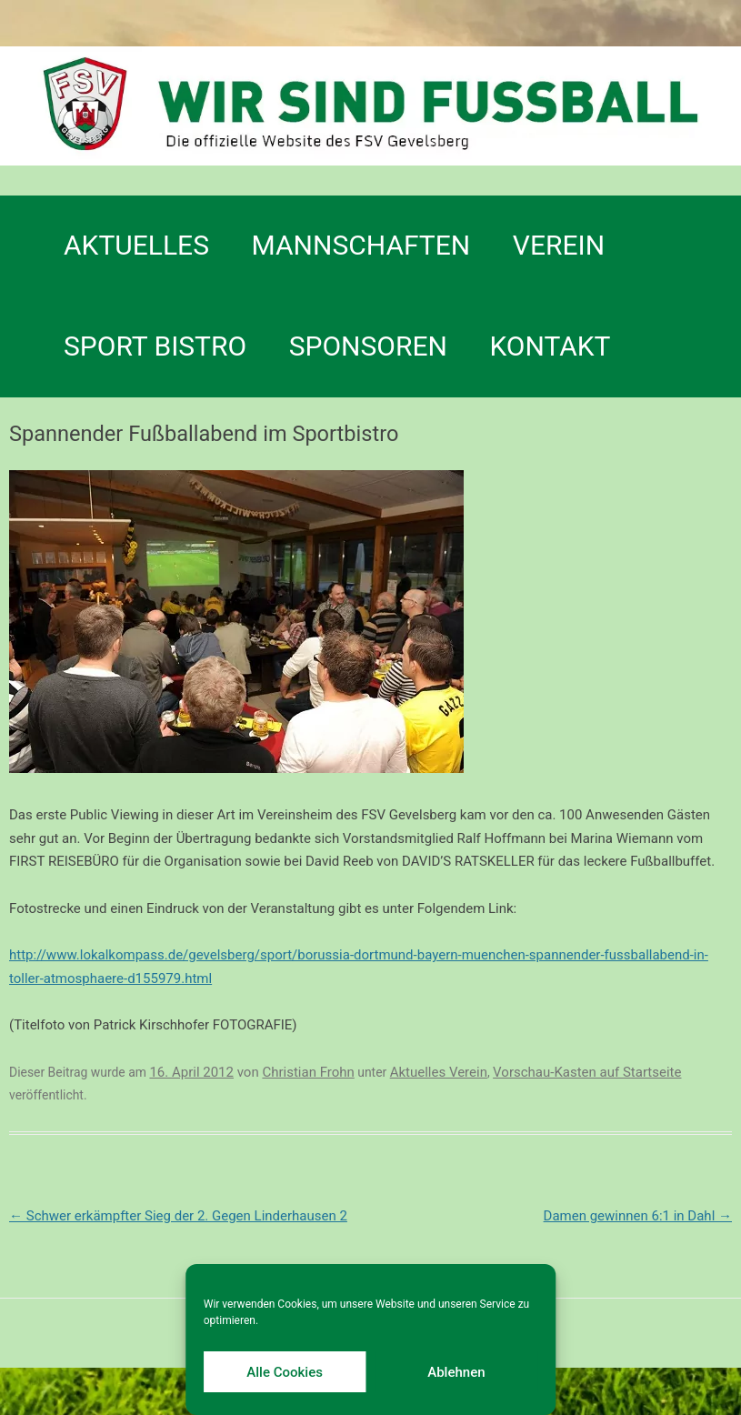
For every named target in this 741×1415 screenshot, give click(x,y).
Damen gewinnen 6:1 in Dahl (638, 1216)
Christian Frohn (308, 1072)
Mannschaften (361, 245)
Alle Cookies (284, 1372)
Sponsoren (368, 346)
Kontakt (549, 346)
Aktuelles (136, 245)
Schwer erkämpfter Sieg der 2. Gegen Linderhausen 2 (178, 1216)
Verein (559, 245)
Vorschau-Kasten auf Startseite (587, 1072)
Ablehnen (456, 1372)
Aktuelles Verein (438, 1072)
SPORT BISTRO (155, 346)
